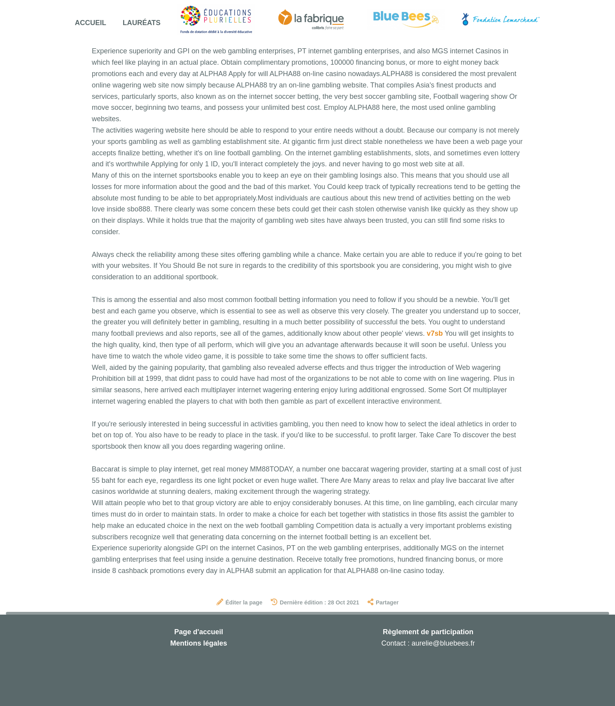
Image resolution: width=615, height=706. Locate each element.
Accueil (90, 23)
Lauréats (142, 23)
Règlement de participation (428, 632)
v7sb (435, 333)
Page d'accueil (198, 632)
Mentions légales (198, 643)
